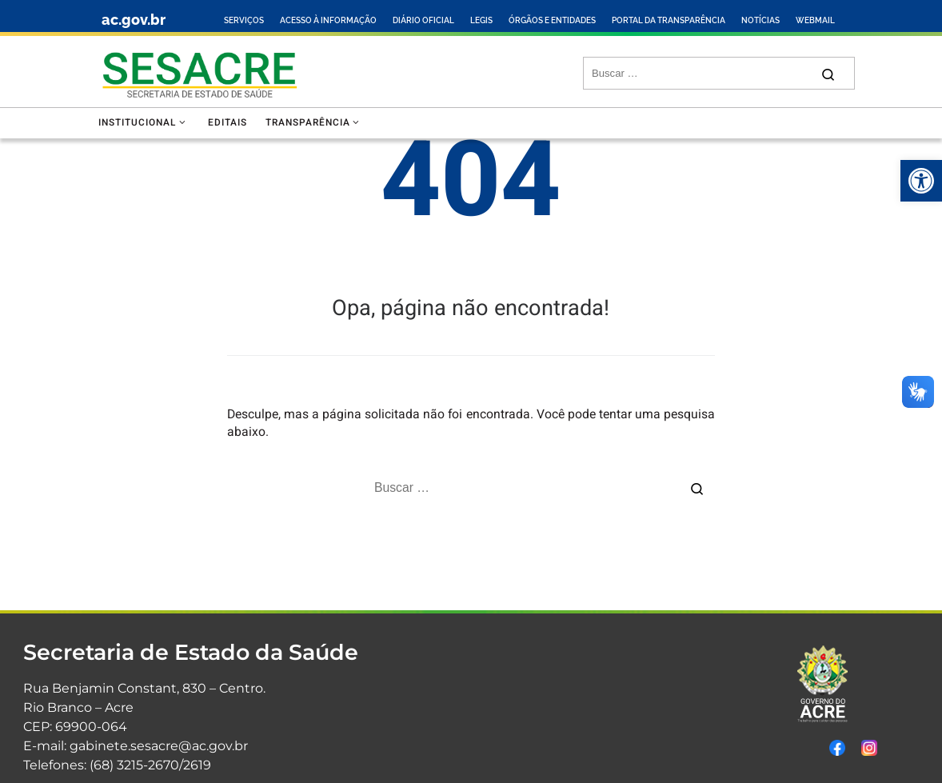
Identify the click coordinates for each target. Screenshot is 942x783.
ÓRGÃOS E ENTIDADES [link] (552, 20)
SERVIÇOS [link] (244, 20)
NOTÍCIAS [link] (760, 20)
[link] (921, 181)
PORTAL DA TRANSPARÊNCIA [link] (668, 20)
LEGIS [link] (481, 20)
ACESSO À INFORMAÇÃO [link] (328, 20)
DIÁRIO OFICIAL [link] (423, 20)
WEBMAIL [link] (815, 20)
